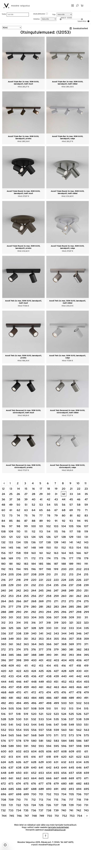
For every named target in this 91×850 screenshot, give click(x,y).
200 (63, 569)
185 (41, 563)
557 (41, 729)
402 (48, 660)
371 (86, 644)
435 (26, 676)
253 (11, 595)
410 (18, 665)
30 (48, 494)
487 (56, 697)
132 (3, 542)
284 (63, 606)
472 (33, 692)
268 (33, 601)
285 (71, 606)
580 (33, 740)
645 (71, 767)
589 (11, 746)
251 (86, 590)
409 (11, 665)
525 (71, 713)
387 (26, 654)
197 (41, 569)
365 (41, 644)
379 (56, 649)
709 (11, 799)
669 (71, 778)
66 (48, 510)
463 (56, 687)
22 (78, 488)
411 (26, 665)
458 (18, 687)
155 (86, 547)
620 (63, 756)
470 (18, 692)
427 (56, 671)
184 (33, 563)
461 (41, 687)
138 (48, 542)
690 (48, 788)
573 (71, 735)
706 (78, 794)
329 (41, 628)
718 (79, 799)
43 (56, 499)
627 (26, 762)
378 (48, 649)
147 (26, 547)
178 (79, 558)
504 (3, 708)
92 (63, 520)
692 (63, 788)
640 (33, 767)
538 (78, 719)
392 (63, 654)
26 (18, 494)
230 (18, 585)
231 (26, 585)
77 (41, 515)
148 (33, 547)
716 (63, 799)
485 (41, 697)
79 (56, 515)
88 (33, 520)
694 (78, 788)
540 (3, 724)
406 (78, 660)
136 (33, 542)
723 (26, 805)
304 (33, 617)
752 (64, 815)
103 (56, 526)
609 (71, 751)
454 (78, 681)
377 (41, 649)
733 (11, 810)
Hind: (63, 18)
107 (86, 526)
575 (86, 735)
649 (11, 772)
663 (26, 778)
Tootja (4, 14)
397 (11, 660)
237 (71, 585)
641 (41, 767)
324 (3, 628)
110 (18, 531)
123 (26, 536)
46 (78, 499)
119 (86, 531)
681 (71, 783)
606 (48, 751)
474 (48, 692)
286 (78, 606)
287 (86, 606)
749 (41, 815)
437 (41, 676)
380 (63, 649)
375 (26, 649)
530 (18, 719)
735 (26, 810)
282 (48, 606)
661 (11, 778)
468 (3, 692)
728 (63, 805)
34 (78, 494)
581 (41, 740)
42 (48, 499)
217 (11, 579)
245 (41, 590)
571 (56, 735)
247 (56, 590)
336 (3, 633)
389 (41, 654)
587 (86, 740)
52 (33, 504)
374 (18, 649)
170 (18, 558)
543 (26, 724)
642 (48, 767)
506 (18, 708)
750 (49, 815)
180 (3, 563)
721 (11, 805)
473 (41, 692)
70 (78, 510)
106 (78, 526)
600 (3, 751)
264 (3, 601)
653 (41, 772)
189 (71, 563)
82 (78, 515)
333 (71, 628)
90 (48, 520)
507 (26, 708)
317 (41, 622)
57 (71, 504)
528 (3, 719)
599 (86, 746)
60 (3, 510)
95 (86, 520)
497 (41, 703)
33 (71, 494)
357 (71, 638)
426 (48, 671)
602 (18, 751)
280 (33, 606)
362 (18, 644)
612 (3, 756)
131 (86, 536)
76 (33, 515)
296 (63, 611)
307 (56, 617)
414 (48, 665)
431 (86, 671)
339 (26, 633)
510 (48, 708)
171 (26, 558)
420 (3, 671)
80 (63, 515)
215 (86, 574)
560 (63, 729)
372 (3, 649)
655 (56, 772)
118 (79, 531)
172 (33, 558)
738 (48, 810)
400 (33, 660)
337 (11, 633)
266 (18, 601)
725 (41, 805)
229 (11, 585)
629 (41, 762)
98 (18, 526)
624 (3, 762)
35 (86, 494)
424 (33, 671)
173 (41, 558)
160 (33, 553)
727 (56, 805)
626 (18, 762)
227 (86, 579)
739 (56, 810)
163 (56, 553)
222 (48, 579)
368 (63, 644)
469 (11, 692)
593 (41, 746)
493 (11, 703)
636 (3, 767)
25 (11, 494)
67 (56, 510)
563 (86, 729)
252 (3, 595)
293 (41, 611)
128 (63, 536)
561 (71, 729)
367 (56, 644)
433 (11, 676)
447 (26, 681)
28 (33, 494)
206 (18, 574)
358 (78, 638)
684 (3, 788)
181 (11, 563)
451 (56, 681)
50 (18, 504)
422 (18, 671)
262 (78, 595)
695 (86, 788)
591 (26, 746)
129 (71, 536)
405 (71, 660)
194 (18, 569)
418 (78, 665)
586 (78, 740)
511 (56, 708)
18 (48, 488)
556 (33, 729)
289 (11, 611)
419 (86, 665)
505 (11, 708)
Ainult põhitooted (39, 14)
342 (48, 633)
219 (26, 579)
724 (33, 805)
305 (41, 617)
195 (26, 569)
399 (26, 660)
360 (3, 644)
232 (33, 585)
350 (18, 638)
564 (3, 735)
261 (71, 595)
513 (71, 708)
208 (33, 574)
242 (18, 590)
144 (3, 547)
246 (48, 590)
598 (78, 746)
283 (56, 606)
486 (48, 697)
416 (63, 665)
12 (3, 488)
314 (18, 622)
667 (56, 778)
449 (41, 681)
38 (18, 499)
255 (26, 595)
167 (86, 553)
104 (63, 526)
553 (11, 729)
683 (86, 783)
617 (41, 756)
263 (86, 595)
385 (11, 654)
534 (48, 719)
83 (86, 515)
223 (56, 579)
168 (3, 558)
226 (78, 579)
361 (11, 644)
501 (71, 703)
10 (78, 483)
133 (11, 542)
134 (18, 542)
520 (33, 713)
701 (41, 794)
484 (33, 697)
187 (56, 563)
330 (48, 628)
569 (41, 735)
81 (71, 515)
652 (33, 772)
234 (48, 585)
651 (26, 772)
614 (18, 756)
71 (86, 510)
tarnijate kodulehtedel (58, 827)
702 (48, 794)
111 (26, 531)
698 (18, 794)
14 (18, 488)
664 (33, 778)
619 (56, 756)
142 (79, 542)
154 (78, 547)
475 (56, 692)
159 (26, 553)
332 (63, 628)
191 (86, 563)
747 (26, 815)
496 (33, 703)
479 (86, 692)
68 (63, 510)
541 (11, 724)
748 (34, 815)
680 (63, 783)
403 (56, 660)
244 (33, 590)
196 (33, 569)
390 (48, 654)
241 (11, 590)
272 (63, 601)
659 (86, 772)
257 (41, 595)
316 (33, 622)
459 (26, 687)
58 (78, 504)
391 (56, 654)
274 (78, 601)
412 (33, 665)
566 (18, 735)
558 (48, 729)
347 (86, 633)
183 (26, 563)
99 (26, 526)
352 (33, 638)
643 (56, 767)
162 (48, 553)
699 (26, 794)
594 (48, 746)
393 (71, 654)
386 (18, 654)
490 (78, 697)
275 (86, 601)
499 (56, 703)
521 (41, 713)
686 (18, 788)
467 (86, 687)
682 (78, 783)
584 (63, 740)
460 (33, 687)
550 (78, 724)
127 (56, 536)
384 (3, 654)
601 (11, 751)
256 (33, 595)
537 (71, 719)
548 (63, 724)
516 (3, 713)
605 (41, 751)
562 (78, 729)
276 (3, 606)
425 (41, 671)
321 (71, 622)
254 (18, 595)
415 (56, 665)
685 (11, 788)
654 (48, 772)
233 (41, 585)
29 (41, 494)
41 (41, 499)
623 (86, 756)
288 (3, 611)
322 (78, 622)
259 (56, 595)
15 (26, 488)
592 (33, 746)
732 (3, 810)
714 (48, 799)
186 (48, 563)
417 (71, 665)
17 (41, 488)
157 (11, 553)
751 (57, 815)
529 (11, 719)
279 (26, 606)
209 (41, 574)
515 (86, 708)
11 (85, 483)
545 (41, 724)
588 (3, 746)
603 (26, 751)
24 (3, 494)
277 (11, 606)
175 (56, 558)
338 (18, 633)
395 (86, 654)
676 (33, 783)
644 (63, 767)
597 (71, 746)
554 (18, 729)
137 (41, 542)
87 (26, 520)
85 (11, 520)
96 (3, 526)
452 (63, 681)
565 (11, 735)
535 (56, 719)
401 (41, 660)
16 (33, 488)
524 (63, 713)
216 (3, 579)
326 (18, 628)
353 (41, 638)
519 (26, 713)
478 (78, 692)
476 (63, 692)
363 (26, 644)
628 (33, 762)
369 (71, 644)
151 (56, 547)
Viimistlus (36, 19)
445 (11, 681)
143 (86, 542)
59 (86, 504)
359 (86, 638)
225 (71, 579)
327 (26, 628)
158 (18, 553)
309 (71, 617)
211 (56, 574)
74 (18, 515)
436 (33, 676)
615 (26, 756)
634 (78, 762)
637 (11, 767)
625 (11, 762)
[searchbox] (17, 14)
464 (63, 687)
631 (56, 762)
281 (41, 606)
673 (11, 783)
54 (48, 504)
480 (3, 697)
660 (3, 778)
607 (56, 751)
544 (33, 724)
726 (48, 805)
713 (41, 799)
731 (86, 805)
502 (78, 703)
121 (11, 536)
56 (63, 504)
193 (11, 569)
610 (78, 751)
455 (86, 681)
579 (26, 740)
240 (3, 590)
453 (71, 681)
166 (78, 553)
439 (56, 676)
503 (86, 703)
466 (78, 687)
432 (3, 676)
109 (11, 531)
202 (78, 569)
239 (86, 585)
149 (41, 547)
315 (26, 622)
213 (71, 574)
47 (86, 499)
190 (78, 563)
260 (63, 595)
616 (33, 756)
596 (63, 746)
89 (41, 520)
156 (3, 553)
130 (79, 536)
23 (86, 488)
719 (86, 799)
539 (86, 719)
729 (71, 805)
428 (63, 671)
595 (56, 746)
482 (18, 697)
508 (33, 708)
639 (26, 767)
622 (78, 756)
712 (33, 799)
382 (78, 649)
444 (3, 681)
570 (48, 735)
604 (33, 751)
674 (18, 783)
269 (41, 601)
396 (3, 660)
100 (33, 526)
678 (48, 783)
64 (33, 510)
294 (48, 611)
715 (56, 799)
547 (56, 724)
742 (78, 810)
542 (18, 724)
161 (41, 553)
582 (48, 740)
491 (86, 697)
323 (86, 622)
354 (48, 638)
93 (71, 520)
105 (71, 526)
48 (3, 504)
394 (78, 654)
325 (11, 628)
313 (11, 622)
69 (71, 510)
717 (71, 799)
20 (63, 488)
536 (63, 719)
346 (78, 633)
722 (18, 805)
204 (3, 574)
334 (78, 628)
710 (18, 799)
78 (48, 515)
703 (56, 794)
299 (86, 611)
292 (33, 611)
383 (86, 649)
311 (86, 617)
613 (11, 756)
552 (3, 729)
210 (48, 574)
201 (71, 569)
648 (3, 772)
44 (63, 499)
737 (41, 810)
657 (71, 772)
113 (41, 531)
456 (3, 687)
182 (18, 563)
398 (18, 660)
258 (48, 595)
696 (3, 794)
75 (26, 515)
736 (33, 810)
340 (33, 633)
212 (63, 574)
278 (18, 606)
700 (33, 794)
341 (41, 633)
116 (63, 531)
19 (56, 488)
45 (71, 499)
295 (56, 611)
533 (41, 719)
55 (56, 504)
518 (18, 713)
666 (48, 778)
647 (86, 767)
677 (41, 783)
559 (56, 729)
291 (26, 611)
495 (26, 703)
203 (86, 569)
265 (11, 601)
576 (3, 740)
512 (63, 708)
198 (48, 569)
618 (48, 756)
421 (11, 671)
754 (79, 815)
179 (86, 558)
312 (3, 622)
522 (48, 713)
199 (56, 569)
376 (33, 649)
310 (79, 617)
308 (63, 617)
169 (11, 558)
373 (11, 649)
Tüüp (53, 14)
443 (86, 676)
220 (33, 579)
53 (41, 504)
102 (48, 526)
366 (48, 644)
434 (18, 676)
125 (41, 536)
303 (26, 617)
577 (11, 740)
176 (63, 558)
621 (71, 756)
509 (41, 708)
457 (11, 687)
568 (33, 735)
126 (48, 536)
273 (71, 601)
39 (26, 499)
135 (26, 542)
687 (26, 788)
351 (26, 638)
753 (72, 815)
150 (48, 547)
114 (48, 531)
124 (33, 536)
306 (48, 617)
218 (18, 579)
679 (56, 783)
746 (19, 815)
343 (56, 633)
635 (86, 762)
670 (78, 778)
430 (78, 671)
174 (49, 558)
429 (71, 671)
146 (18, 547)
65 (41, 510)
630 (48, 762)
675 (26, 783)
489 (71, 697)
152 (63, 547)
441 (71, 676)
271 (56, 601)
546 (48, 724)
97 (11, 526)
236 (63, 585)
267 (26, 601)
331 (56, 628)
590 (18, 746)
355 (56, 638)
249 (71, 590)
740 (63, 810)
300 (3, 617)
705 (71, 794)
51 (26, 504)
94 (78, 520)
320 (63, 622)
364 (33, 644)
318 (48, 622)
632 (63, 762)
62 (18, 510)
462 (48, 687)
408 (3, 665)
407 (86, 660)
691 (56, 788)
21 (71, 488)
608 (63, 751)
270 (48, 601)
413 (41, 665)
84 (3, 520)
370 (78, 644)
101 (41, 526)
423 (26, 671)
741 (71, 810)
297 (71, 611)
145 (11, 547)
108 (3, 531)
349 (11, 638)
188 (63, 563)
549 (71, 724)
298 (78, 611)
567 (26, 735)
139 (56, 542)
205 (11, 574)
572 (63, 735)
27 (26, 494)
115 (56, 531)
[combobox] (18, 14)
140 (63, 542)
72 (3, 515)
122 (18, 536)
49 (11, 504)
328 (33, 628)
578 (18, 740)
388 (33, 654)
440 (63, 676)
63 (26, 510)
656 (63, 772)
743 (86, 810)
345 (71, 633)
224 (63, 579)
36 (3, 499)
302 (18, 617)
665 (41, 778)
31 (56, 494)
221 (41, 579)
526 (78, 713)
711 (26, 799)
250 (78, 590)
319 (56, 622)
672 (3, 783)
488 (63, 697)
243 (26, 590)
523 (56, 713)
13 (11, 488)
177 (71, 558)
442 (78, 676)
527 (86, 713)
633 (71, 762)
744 (4, 815)
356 (63, 638)
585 (71, 740)
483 (26, 697)
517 (11, 713)
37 (10, 499)
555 (26, 729)
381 (71, 649)
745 (11, 815)
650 (18, 772)
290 (18, 611)
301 (11, 617)
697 (11, 794)
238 (78, 585)
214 (79, 574)
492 (3, 703)
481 (11, 697)
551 (86, 724)
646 (78, 767)
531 (26, 719)
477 (71, 692)
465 (71, 687)
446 (18, 681)
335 (86, 628)
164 (63, 553)
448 (33, 681)
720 (3, 805)
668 (63, 778)
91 (56, 520)
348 (3, 638)
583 (56, 740)
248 (63, 590)
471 (26, 692)
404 (63, 660)
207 (26, 574)
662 (18, 778)
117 (71, 531)
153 (71, 547)
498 (48, 703)
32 (63, 494)
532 (33, 719)
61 (10, 510)
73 (10, 515)
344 (63, 633)
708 (3, 799)
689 (41, 788)
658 (78, 772)
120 (3, 536)
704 (63, 794)
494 (18, 703)
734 (18, 810)
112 (33, 531)
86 (18, 520)
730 (78, 805)
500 (63, 703)
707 (86, 794)
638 (18, 767)
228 (3, 585)
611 (86, 751)
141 (71, 542)
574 (78, 735)
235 (56, 585)
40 (33, 499)
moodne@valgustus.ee (55, 830)
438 (48, 676)
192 (3, 569)
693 (71, 788)
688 (33, 788)
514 (78, 708)
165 (71, 553)
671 (86, 778)
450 (48, 681)
